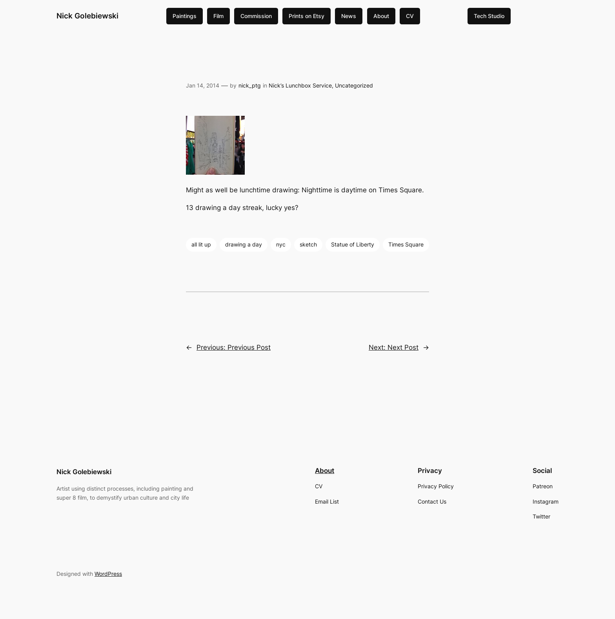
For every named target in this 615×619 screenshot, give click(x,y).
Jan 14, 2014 (202, 85)
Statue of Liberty (352, 244)
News (348, 16)
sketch (308, 244)
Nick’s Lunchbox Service (300, 85)
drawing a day (243, 244)
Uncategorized (354, 85)
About (381, 16)
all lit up (201, 244)
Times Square (406, 244)
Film (218, 16)
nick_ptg (249, 85)
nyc (281, 244)
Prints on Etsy (306, 16)
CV (410, 16)
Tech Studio (489, 16)
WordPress (108, 573)
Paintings (185, 16)
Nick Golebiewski (87, 15)
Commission (256, 16)
